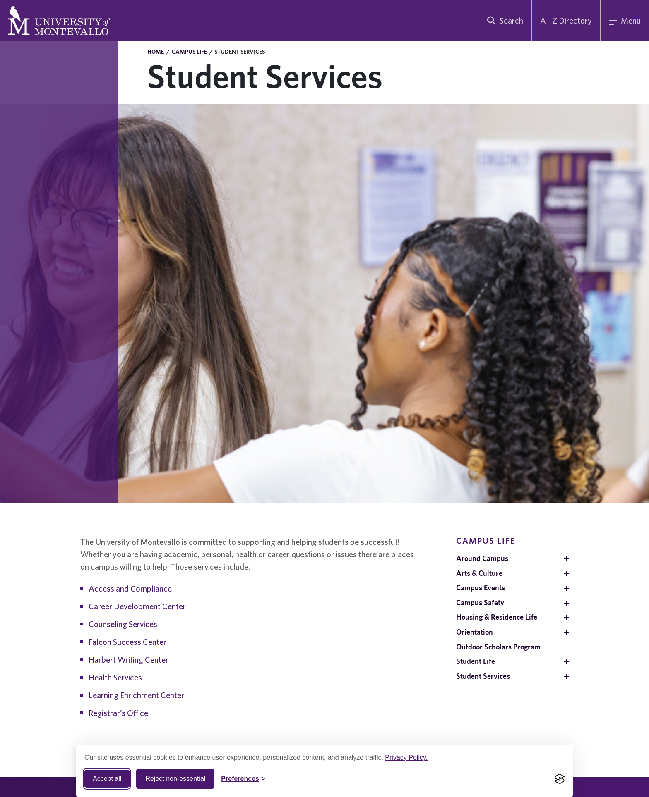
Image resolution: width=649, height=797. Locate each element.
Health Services (115, 677)
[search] (503, 20)
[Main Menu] (625, 20)
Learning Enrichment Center (136, 695)
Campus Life (189, 51)
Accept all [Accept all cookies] (107, 778)
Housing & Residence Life (496, 617)
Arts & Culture (479, 573)
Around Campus (482, 558)
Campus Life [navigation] (485, 540)
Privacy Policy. (406, 757)
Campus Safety (480, 602)
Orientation (474, 632)
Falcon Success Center (127, 642)
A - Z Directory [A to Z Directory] (566, 20)
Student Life (475, 661)
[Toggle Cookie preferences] (243, 779)
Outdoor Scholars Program (498, 646)
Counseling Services (123, 624)
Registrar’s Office (118, 713)
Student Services (483, 676)
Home (155, 51)
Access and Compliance (130, 588)
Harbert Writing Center (128, 659)
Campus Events (480, 587)
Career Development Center (137, 606)
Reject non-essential (175, 778)
